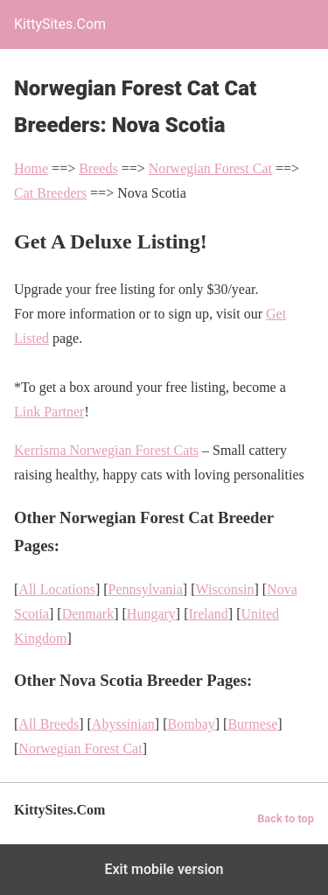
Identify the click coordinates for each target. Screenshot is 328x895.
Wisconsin (225, 589)
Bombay (191, 724)
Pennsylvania (145, 589)
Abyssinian (123, 724)
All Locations (56, 589)
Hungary (151, 613)
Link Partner (49, 411)
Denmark (88, 613)
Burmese (252, 724)
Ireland (207, 613)
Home (31, 168)
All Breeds (48, 724)
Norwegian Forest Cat (210, 168)
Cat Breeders (50, 192)
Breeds (98, 168)
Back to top (285, 818)
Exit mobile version (163, 869)
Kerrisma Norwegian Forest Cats (106, 450)
